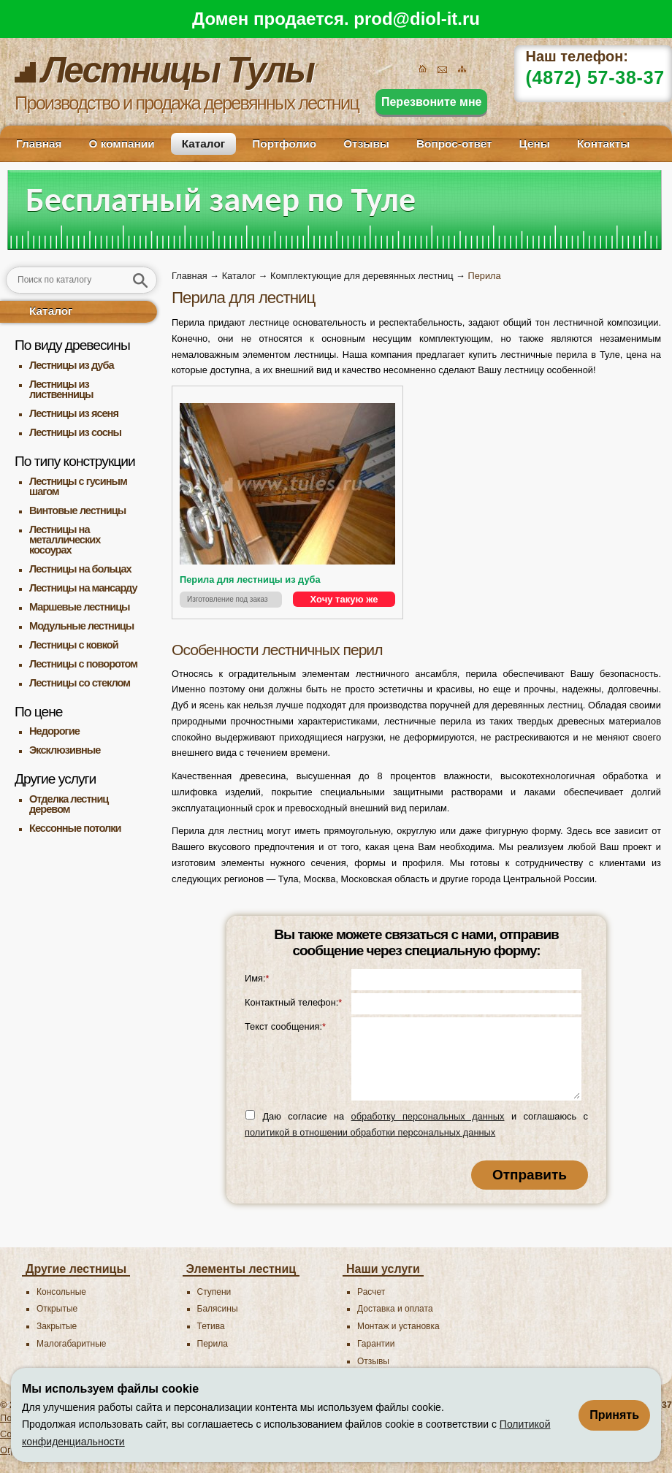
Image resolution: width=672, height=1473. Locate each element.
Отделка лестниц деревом (68, 804)
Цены (534, 143)
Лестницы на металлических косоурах (64, 540)
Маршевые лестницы (79, 607)
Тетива (211, 1326)
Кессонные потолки (75, 828)
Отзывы (366, 143)
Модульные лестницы (81, 626)
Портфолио (284, 143)
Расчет (371, 1292)
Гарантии (375, 1344)
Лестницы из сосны (75, 432)
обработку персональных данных (428, 1116)
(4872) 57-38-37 (595, 77)
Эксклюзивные (64, 750)
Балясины (217, 1309)
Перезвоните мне (431, 102)
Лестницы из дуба (71, 365)
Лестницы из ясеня (73, 413)
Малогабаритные (71, 1344)
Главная (38, 143)
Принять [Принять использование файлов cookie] (614, 1415)
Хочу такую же (344, 599)
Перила (212, 1344)
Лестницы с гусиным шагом (78, 486)
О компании (121, 143)
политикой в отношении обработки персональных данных (370, 1132)
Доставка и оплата (395, 1309)
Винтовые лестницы (77, 510)
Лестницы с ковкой (73, 645)
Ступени (214, 1292)
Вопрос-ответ (454, 143)
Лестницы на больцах (80, 569)
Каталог (204, 143)
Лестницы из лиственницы (61, 389)
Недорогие (54, 731)
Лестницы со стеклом (79, 683)
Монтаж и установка (398, 1326)
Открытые (57, 1309)
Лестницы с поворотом (83, 664)
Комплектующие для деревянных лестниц (361, 275)
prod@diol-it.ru (417, 18)
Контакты (603, 143)
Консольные (61, 1292)
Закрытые (57, 1326)
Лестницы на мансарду (83, 588)
